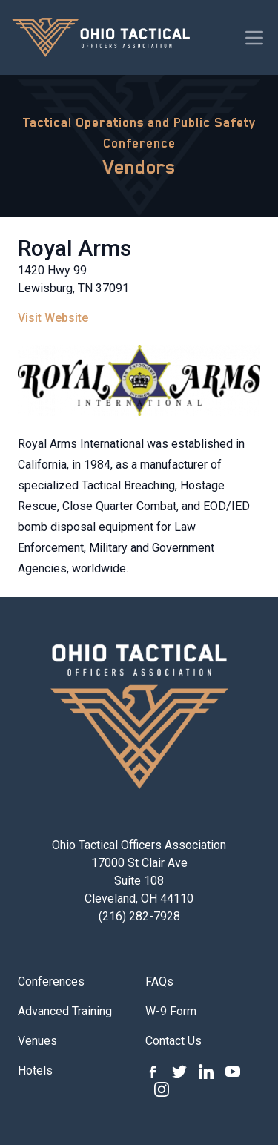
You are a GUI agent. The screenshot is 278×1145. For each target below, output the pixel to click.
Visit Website (53, 318)
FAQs (159, 981)
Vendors (139, 167)
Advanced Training (65, 1011)
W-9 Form (170, 1011)
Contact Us (173, 1041)
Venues (37, 1041)
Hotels (35, 1070)
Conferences (51, 981)
